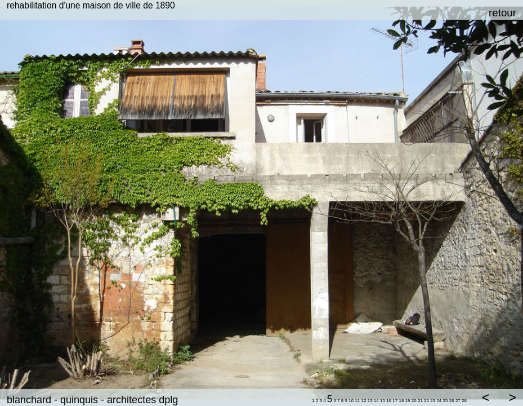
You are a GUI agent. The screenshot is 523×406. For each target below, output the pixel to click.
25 (445, 400)
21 (420, 400)
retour (502, 13)
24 (438, 400)
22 (426, 400)
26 (451, 400)
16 (388, 400)
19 (407, 400)
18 (402, 400)
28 (464, 400)
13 (370, 400)
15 (382, 400)
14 (376, 400)
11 (357, 400)
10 (351, 400)
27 (458, 400)
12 (363, 400)
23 (432, 400)
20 (414, 400)
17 (394, 400)
